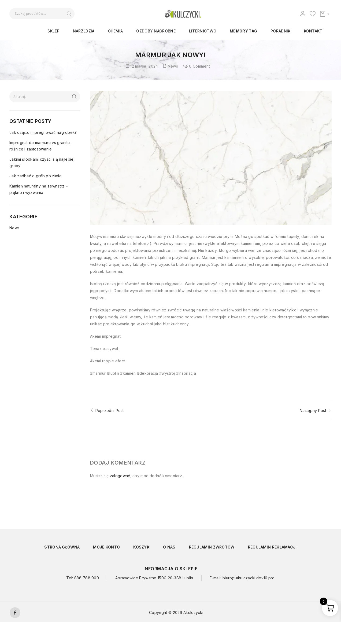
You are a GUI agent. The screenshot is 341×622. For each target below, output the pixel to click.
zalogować (120, 474)
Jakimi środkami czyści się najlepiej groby (42, 162)
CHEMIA (115, 31)
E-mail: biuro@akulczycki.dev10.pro (242, 576)
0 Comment (199, 66)
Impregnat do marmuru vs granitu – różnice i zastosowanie (41, 145)
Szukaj (69, 13)
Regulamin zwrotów (212, 545)
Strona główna (62, 545)
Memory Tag (243, 31)
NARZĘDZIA (84, 31)
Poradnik (280, 31)
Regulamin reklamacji (272, 545)
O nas (169, 545)
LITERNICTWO (202, 31)
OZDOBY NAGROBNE (156, 31)
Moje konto (106, 545)
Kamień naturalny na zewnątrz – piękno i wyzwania (38, 189)
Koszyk (141, 545)
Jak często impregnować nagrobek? (43, 132)
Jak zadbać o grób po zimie (35, 176)
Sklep (53, 31)
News (173, 66)
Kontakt (313, 31)
